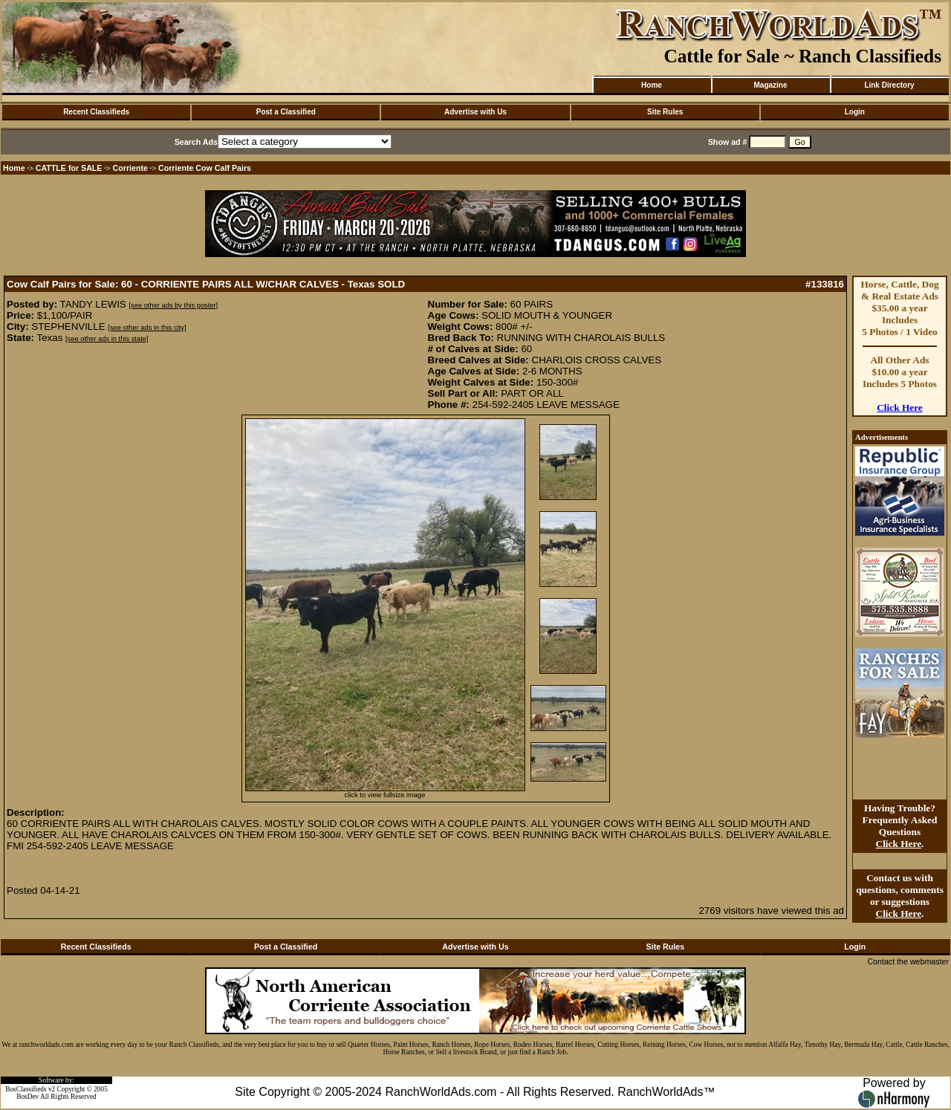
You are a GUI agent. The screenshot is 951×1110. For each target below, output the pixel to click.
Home (651, 85)
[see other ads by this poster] (173, 305)
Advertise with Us (475, 112)
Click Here (900, 407)
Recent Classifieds (96, 112)
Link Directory (889, 85)
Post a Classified (286, 112)
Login (855, 112)
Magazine (770, 85)
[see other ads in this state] (106, 339)
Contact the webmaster (908, 961)
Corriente (130, 167)
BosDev (27, 1096)
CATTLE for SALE (69, 167)
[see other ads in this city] (147, 327)
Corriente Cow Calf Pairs (204, 167)
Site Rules (665, 112)
